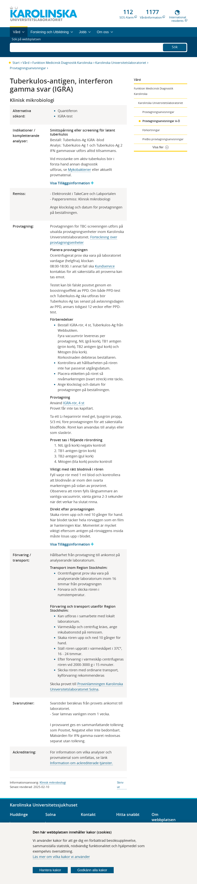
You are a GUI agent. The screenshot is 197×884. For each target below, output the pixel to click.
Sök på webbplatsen (28, 47)
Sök (175, 46)
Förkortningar (151, 130)
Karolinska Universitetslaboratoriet (120, 63)
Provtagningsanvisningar (28, 68)
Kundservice (105, 266)
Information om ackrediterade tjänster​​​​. (81, 763)
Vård (26, 63)
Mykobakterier (79, 169)
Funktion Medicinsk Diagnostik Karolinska (62, 63)
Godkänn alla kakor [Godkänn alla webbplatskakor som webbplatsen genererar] (92, 870)
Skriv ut (120, 784)
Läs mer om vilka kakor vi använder (61, 856)
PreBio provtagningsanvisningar (163, 139)
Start (16, 63)
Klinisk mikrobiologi (53, 782)
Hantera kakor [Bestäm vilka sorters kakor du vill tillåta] (50, 870)
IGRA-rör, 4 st (73, 403)
